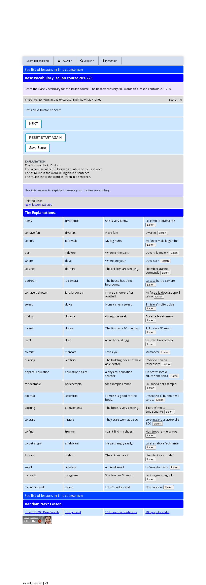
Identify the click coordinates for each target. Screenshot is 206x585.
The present (73, 512)
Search (86, 61)
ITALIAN (64, 61)
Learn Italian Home (38, 61)
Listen (150, 224)
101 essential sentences (121, 512)
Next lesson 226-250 (38, 204)
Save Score (37, 147)
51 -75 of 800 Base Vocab (42, 512)
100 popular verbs (157, 512)
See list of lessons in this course (50, 69)
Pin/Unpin (110, 61)
